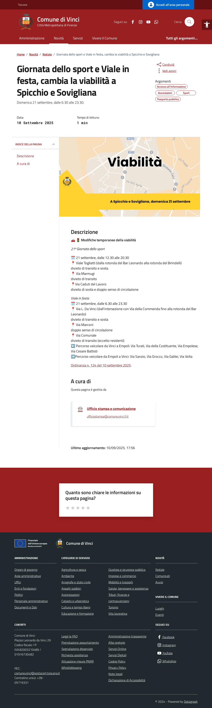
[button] (207, 25)
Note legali (115, 674)
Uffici (17, 582)
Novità (59, 38)
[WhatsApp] (155, 21)
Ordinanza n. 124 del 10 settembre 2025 (101, 365)
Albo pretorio (116, 642)
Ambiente (67, 576)
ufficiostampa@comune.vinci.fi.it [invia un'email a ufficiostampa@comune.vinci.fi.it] (108, 416)
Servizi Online (117, 648)
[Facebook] (131, 21)
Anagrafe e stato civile (76, 582)
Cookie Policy (116, 661)
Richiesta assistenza (74, 655)
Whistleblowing (71, 667)
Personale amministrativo (31, 601)
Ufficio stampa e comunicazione (111, 408)
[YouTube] (147, 21)
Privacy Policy (117, 667)
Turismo (113, 607)
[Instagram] (139, 21)
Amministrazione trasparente (127, 636)
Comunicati (162, 576)
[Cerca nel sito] (189, 21)
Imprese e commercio (122, 576)
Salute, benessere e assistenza (128, 588)
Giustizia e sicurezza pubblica (126, 569)
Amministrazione (31, 38)
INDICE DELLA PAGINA (35, 144)
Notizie (159, 569)
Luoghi (159, 608)
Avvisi (159, 582)
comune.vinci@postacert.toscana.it (37, 673)
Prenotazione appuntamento (80, 642)
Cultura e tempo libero (75, 607)
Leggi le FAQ (69, 636)
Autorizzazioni (70, 594)
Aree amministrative (27, 576)
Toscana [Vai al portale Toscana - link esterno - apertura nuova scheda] (22, 5)
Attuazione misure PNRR (77, 661)
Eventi (159, 614)
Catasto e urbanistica (75, 601)
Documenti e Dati (25, 607)
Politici (18, 594)
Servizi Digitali (117, 655)
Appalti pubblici (71, 588)
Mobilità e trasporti (120, 582)
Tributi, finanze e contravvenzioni (118, 597)
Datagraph (191, 701)
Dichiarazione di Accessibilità (126, 680)
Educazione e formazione (77, 613)
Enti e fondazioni (25, 588)
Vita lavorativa (117, 613)
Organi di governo (25, 569)
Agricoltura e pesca (73, 569)
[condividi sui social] (165, 64)
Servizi (78, 38)
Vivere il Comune (104, 38)
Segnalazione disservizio (77, 648)
